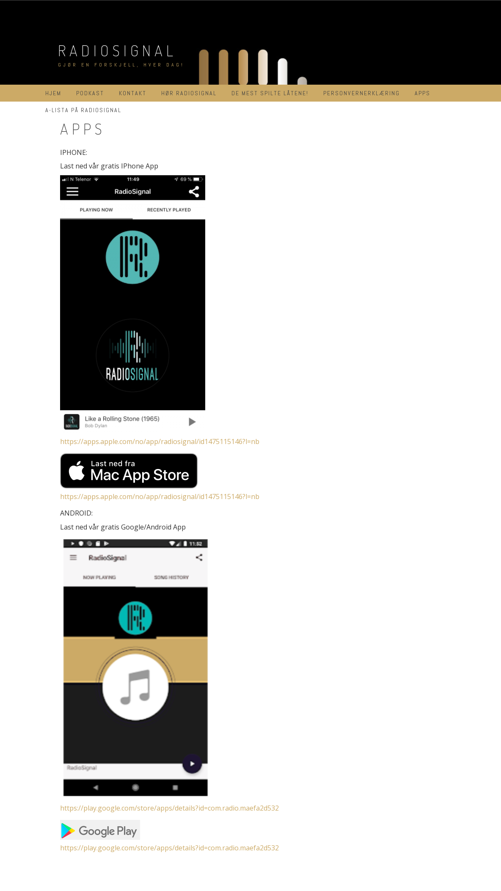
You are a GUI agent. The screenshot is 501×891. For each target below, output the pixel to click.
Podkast (90, 93)
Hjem (53, 93)
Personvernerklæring (361, 93)
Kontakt (132, 93)
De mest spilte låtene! (269, 93)
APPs (422, 93)
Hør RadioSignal (189, 93)
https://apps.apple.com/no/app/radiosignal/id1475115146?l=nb (159, 441)
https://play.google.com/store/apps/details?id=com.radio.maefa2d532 (169, 808)
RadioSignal (117, 50)
